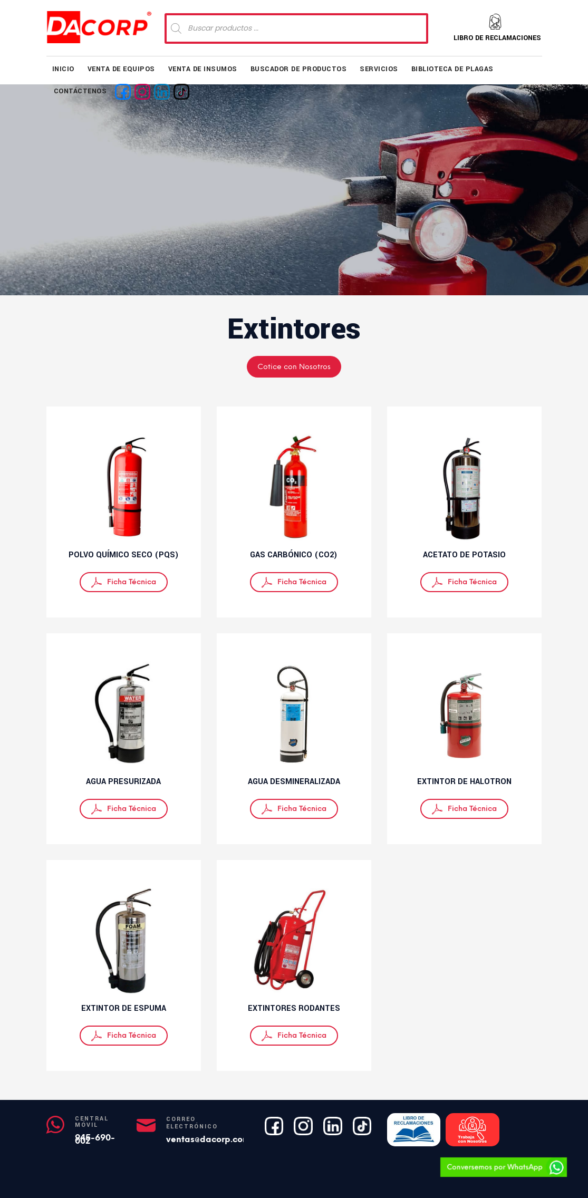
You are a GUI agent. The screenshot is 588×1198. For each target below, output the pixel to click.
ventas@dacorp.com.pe (214, 1139)
